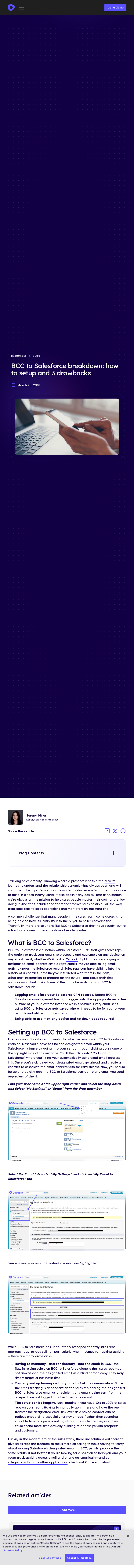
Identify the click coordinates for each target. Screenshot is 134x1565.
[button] (21, 8)
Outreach (114, 895)
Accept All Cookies (79, 1557)
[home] (11, 7)
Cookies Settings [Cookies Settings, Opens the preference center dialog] (50, 1557)
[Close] (128, 1536)
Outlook (72, 959)
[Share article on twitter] (115, 831)
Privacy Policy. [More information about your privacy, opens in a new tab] (13, 1550)
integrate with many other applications (37, 1462)
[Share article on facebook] (123, 831)
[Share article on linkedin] (107, 831)
